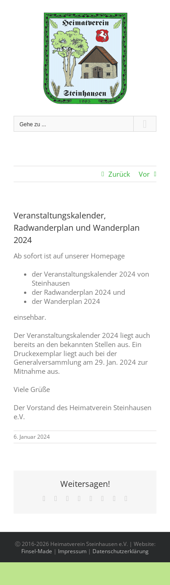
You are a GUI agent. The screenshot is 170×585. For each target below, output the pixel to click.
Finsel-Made (36, 551)
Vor (144, 173)
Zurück (119, 173)
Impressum (72, 551)
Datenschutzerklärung (120, 551)
